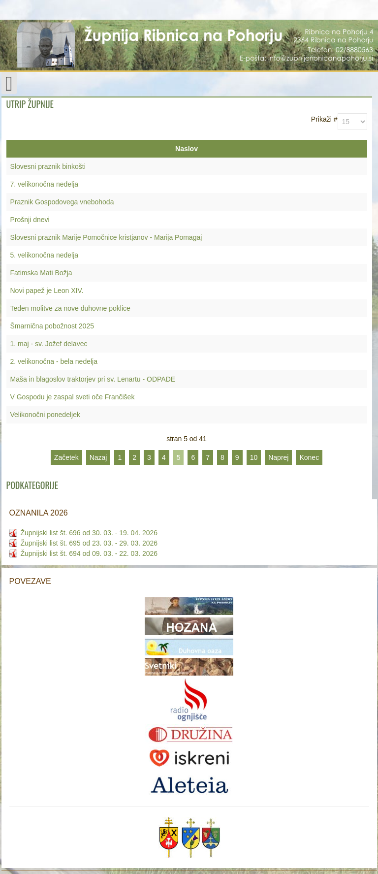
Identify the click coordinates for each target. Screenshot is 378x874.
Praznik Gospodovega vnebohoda (62, 202)
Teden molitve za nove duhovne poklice (70, 308)
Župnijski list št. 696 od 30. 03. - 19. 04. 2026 (89, 533)
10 (254, 457)
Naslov (186, 149)
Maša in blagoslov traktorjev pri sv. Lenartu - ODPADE (93, 379)
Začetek (66, 457)
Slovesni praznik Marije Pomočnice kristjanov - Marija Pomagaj (106, 237)
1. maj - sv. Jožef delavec (49, 344)
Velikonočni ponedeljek (45, 415)
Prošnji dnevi (30, 220)
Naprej (278, 457)
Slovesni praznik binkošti (48, 166)
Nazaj (98, 457)
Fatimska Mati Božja (41, 273)
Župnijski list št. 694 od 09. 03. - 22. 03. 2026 (89, 553)
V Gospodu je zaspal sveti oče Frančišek (72, 397)
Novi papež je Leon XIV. (47, 290)
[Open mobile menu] (9, 83)
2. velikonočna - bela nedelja (53, 361)
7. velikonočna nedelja (44, 184)
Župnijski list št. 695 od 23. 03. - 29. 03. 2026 (89, 543)
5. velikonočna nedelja (44, 255)
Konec (309, 457)
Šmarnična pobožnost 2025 (52, 326)
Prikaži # (324, 119)
